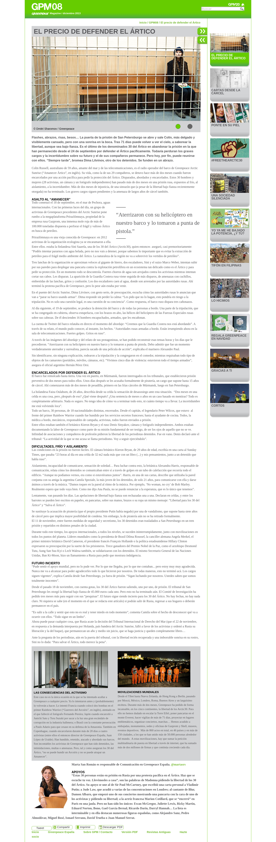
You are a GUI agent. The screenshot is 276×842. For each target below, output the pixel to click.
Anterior (202, 40)
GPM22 (208, 4)
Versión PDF (130, 832)
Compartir (63, 827)
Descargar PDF (113, 827)
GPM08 (153, 22)
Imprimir (85, 827)
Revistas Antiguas (159, 832)
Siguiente (202, 32)
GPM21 (221, 4)
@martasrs (178, 764)
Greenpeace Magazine (243, 4)
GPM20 (234, 4)
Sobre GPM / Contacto (98, 832)
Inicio (143, 22)
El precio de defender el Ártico (180, 22)
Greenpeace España (61, 832)
